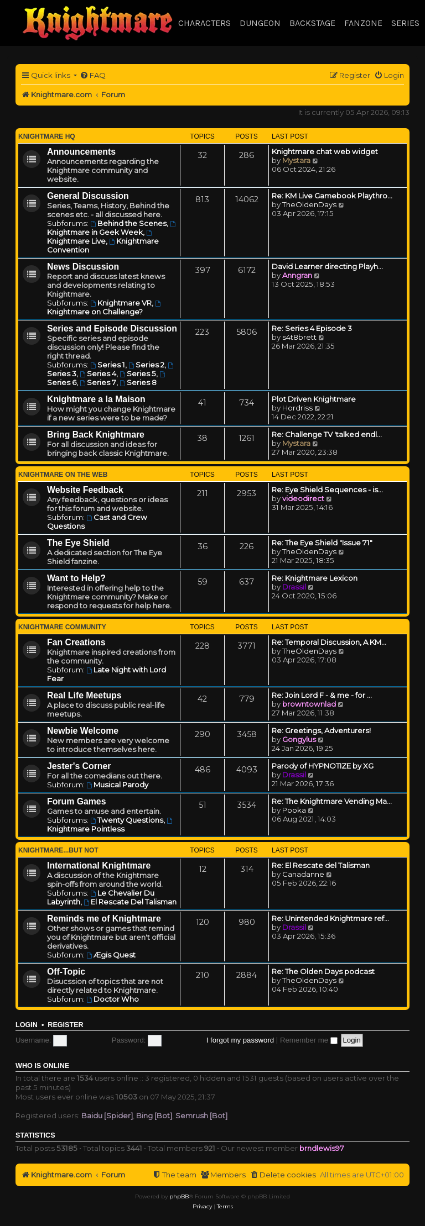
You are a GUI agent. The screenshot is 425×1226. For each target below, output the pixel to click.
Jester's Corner (79, 766)
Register (65, 1025)
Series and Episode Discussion (112, 328)
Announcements (81, 151)
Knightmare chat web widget (325, 151)
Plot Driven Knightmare (314, 398)
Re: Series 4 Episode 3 (312, 328)
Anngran (297, 275)
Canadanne (303, 874)
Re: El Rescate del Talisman (321, 865)
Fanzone (363, 23)
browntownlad (309, 703)
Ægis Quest (111, 954)
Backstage (312, 23)
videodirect (303, 498)
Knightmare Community (62, 627)
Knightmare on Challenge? (104, 308)
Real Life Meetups (84, 695)
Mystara (296, 160)
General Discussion (88, 196)
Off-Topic (66, 971)
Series (405, 23)
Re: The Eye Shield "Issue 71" (322, 542)
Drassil (294, 586)
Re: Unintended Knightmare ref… (330, 918)
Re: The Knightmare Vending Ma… (332, 801)
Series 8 (138, 382)
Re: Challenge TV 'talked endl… (327, 434)
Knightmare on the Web (62, 474)
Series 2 (146, 364)
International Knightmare (99, 865)
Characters (204, 23)
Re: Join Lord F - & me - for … (322, 695)
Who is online (42, 1066)
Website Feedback (85, 489)
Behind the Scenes (128, 223)
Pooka (294, 810)
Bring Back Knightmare (95, 434)
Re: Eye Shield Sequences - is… (327, 489)
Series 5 (138, 373)
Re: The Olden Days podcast (323, 971)
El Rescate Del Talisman (130, 901)
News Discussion (83, 266)
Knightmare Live (100, 237)
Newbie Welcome (82, 730)
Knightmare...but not (58, 850)
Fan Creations (76, 642)
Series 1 (107, 364)
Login (26, 1025)
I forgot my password (240, 1040)
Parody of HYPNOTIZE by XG (323, 765)
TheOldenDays (309, 204)
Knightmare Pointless (110, 825)
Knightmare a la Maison (96, 399)
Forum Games (76, 801)
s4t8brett (299, 337)
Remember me (309, 1040)
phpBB (179, 1196)
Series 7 (98, 382)
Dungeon (260, 23)
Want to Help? (76, 578)
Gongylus (299, 739)
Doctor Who (112, 999)
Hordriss (297, 407)
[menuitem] (93, 75)
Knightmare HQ (46, 136)
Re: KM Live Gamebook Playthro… (332, 195)
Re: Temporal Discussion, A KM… (329, 642)
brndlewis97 (321, 1148)
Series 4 (98, 373)
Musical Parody (117, 784)
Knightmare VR (121, 302)
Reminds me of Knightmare (104, 918)
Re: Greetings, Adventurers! (321, 730)
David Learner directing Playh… (327, 266)
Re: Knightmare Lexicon (314, 577)
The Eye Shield (78, 543)
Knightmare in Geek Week (112, 228)
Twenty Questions (126, 819)
